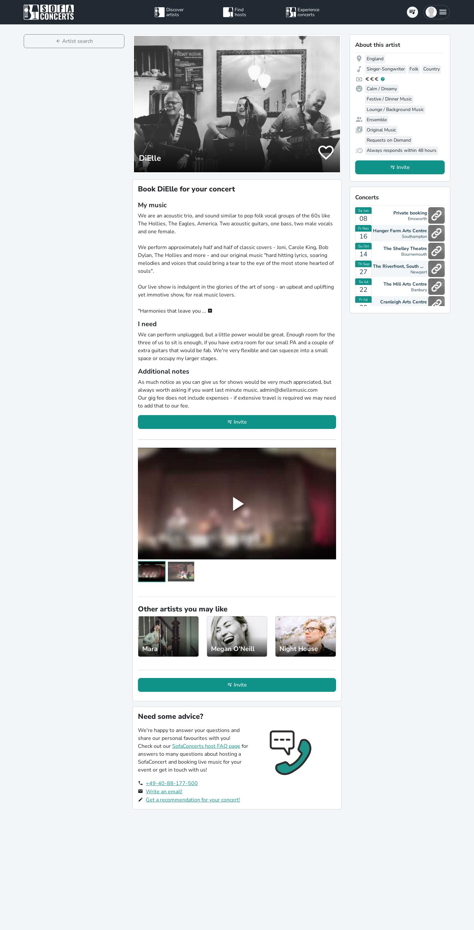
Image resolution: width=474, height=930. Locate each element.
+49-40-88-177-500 (172, 783)
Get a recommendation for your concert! (193, 799)
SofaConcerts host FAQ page (206, 746)
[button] (436, 12)
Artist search (77, 41)
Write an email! (164, 791)
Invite (240, 422)
